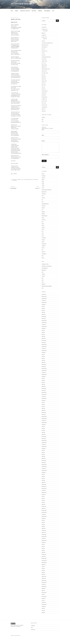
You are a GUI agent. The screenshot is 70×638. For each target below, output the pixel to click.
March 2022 (43, 386)
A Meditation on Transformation (46, 266)
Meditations (40, 10)
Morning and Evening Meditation (47, 286)
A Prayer (43, 27)
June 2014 (43, 568)
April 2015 (43, 550)
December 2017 (44, 486)
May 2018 (43, 478)
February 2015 (44, 554)
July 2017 (43, 496)
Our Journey (35, 179)
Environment (44, 193)
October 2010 (44, 602)
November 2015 (44, 536)
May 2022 (43, 382)
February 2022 (44, 388)
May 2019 (43, 454)
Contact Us (43, 276)
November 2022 (44, 370)
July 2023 (43, 354)
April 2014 (43, 572)
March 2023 (43, 362)
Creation (14, 179)
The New (43, 247)
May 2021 (43, 406)
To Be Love (43, 251)
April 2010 (43, 612)
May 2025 (43, 310)
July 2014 (43, 566)
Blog (42, 272)
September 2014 (44, 562)
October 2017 (44, 490)
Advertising (44, 30)
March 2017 (43, 504)
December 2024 (44, 320)
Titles (42, 121)
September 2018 (44, 470)
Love (22, 179)
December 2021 (44, 392)
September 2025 (44, 302)
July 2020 (43, 426)
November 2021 (44, 394)
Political (43, 225)
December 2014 (44, 558)
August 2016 (44, 518)
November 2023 (44, 346)
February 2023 (44, 364)
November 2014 (44, 560)
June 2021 (43, 404)
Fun (42, 199)
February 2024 (44, 340)
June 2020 (43, 428)
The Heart (43, 239)
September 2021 (44, 398)
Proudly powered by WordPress (15, 635)
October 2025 (44, 300)
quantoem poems (21, 4)
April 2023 (43, 360)
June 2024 (43, 332)
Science (43, 229)
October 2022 (44, 372)
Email (43, 135)
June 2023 (43, 356)
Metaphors (43, 213)
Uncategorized (44, 253)
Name (43, 129)
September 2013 (44, 586)
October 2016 (44, 514)
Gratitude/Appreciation (45, 203)
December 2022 (44, 368)
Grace (42, 201)
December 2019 (44, 440)
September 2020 (44, 422)
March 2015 (43, 552)
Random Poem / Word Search (25, 10)
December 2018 (44, 464)
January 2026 (44, 294)
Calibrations (33, 625)
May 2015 (43, 548)
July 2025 (43, 306)
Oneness (43, 217)
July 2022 (43, 378)
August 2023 (44, 352)
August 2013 (44, 588)
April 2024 (43, 336)
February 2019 (44, 460)
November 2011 (44, 596)
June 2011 (43, 600)
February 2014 (44, 576)
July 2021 (43, 402)
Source (43, 233)
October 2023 (44, 348)
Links (53, 10)
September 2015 (44, 540)
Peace (42, 221)
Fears (32, 627)
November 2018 (44, 466)
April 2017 (43, 502)
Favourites (43, 197)
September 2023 (44, 350)
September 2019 (44, 446)
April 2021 (43, 408)
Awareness (43, 29)
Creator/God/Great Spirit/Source (46, 189)
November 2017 (44, 488)
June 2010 (43, 608)
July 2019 (43, 450)
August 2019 (44, 448)
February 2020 (44, 436)
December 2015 (44, 534)
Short (42, 231)
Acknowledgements (47, 10)
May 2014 (43, 570)
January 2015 (44, 556)
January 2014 (44, 578)
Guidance (19, 179)
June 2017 (43, 498)
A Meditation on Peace (45, 264)
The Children (44, 237)
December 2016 (44, 510)
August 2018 (44, 472)
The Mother (43, 245)
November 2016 (44, 512)
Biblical (43, 179)
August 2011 (43, 598)
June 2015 (43, 546)
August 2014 (44, 564)
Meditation (43, 211)
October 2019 (44, 444)
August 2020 (44, 424)
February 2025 (44, 316)
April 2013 (43, 590)
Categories (16, 10)
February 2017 (44, 506)
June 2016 (43, 522)
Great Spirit (43, 205)
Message (43, 140)
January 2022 (44, 390)
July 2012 (43, 594)
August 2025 (44, 304)
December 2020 (44, 416)
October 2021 (44, 396)
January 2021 (44, 414)
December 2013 (44, 580)
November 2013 (44, 582)
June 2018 (43, 476)
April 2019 (43, 456)
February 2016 (44, 530)
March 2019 (43, 458)
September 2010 (44, 604)
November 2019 (44, 442)
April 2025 (43, 312)
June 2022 (43, 380)
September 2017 (44, 492)
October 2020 (44, 420)
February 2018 (44, 484)
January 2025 (44, 318)
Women (43, 257)
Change (43, 35)
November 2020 (44, 418)
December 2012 (44, 592)
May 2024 (43, 334)
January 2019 (44, 462)
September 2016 (44, 516)
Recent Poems (34, 10)
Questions (14, 180)
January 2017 (44, 508)
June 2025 (43, 308)
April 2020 (43, 432)
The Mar (43, 241)
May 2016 (43, 524)
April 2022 (43, 384)
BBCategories (44, 270)
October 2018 (44, 468)
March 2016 (43, 528)
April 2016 (43, 526)
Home (12, 10)
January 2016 (44, 532)
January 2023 (44, 366)
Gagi (17, 17)
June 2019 (43, 452)
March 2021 (43, 410)
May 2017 (43, 500)
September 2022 (44, 374)
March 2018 (43, 482)
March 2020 (43, 434)
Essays (43, 195)
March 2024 (43, 338)
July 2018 (43, 474)
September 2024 (44, 326)
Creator (43, 187)
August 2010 (44, 606)
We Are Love (33, 629)
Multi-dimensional (28, 179)
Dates (42, 119)
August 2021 (44, 400)
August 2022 (44, 376)
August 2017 (44, 494)
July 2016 (43, 520)
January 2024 (44, 342)
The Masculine (44, 243)
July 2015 (43, 544)
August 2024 (44, 328)
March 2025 (43, 314)
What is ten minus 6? (45, 154)
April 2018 (43, 480)
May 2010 (43, 610)
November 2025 (44, 298)
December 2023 (44, 344)
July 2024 (43, 330)
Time (42, 249)
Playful (43, 223)
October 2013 (44, 584)
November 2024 (44, 322)
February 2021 (44, 412)
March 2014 (43, 574)
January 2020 (44, 438)
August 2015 (44, 542)
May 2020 (43, 430)
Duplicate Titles (44, 191)
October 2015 (44, 538)
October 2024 (44, 324)
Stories (43, 235)
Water (42, 255)
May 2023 (43, 358)
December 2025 (44, 296)
